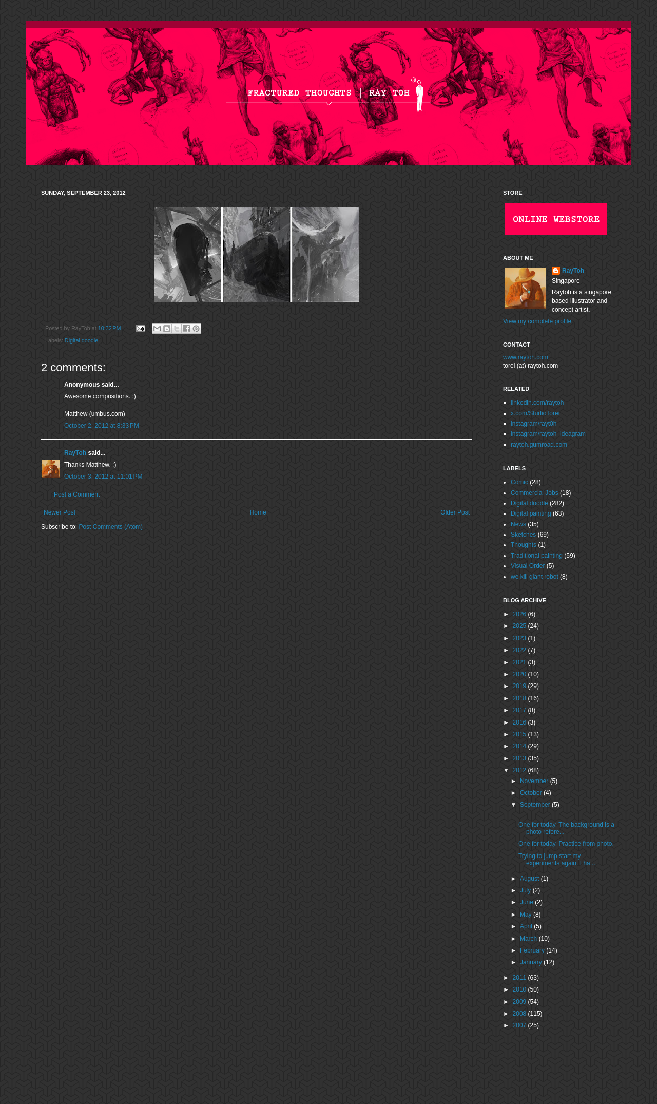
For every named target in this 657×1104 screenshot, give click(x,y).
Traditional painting (537, 555)
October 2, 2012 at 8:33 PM (101, 425)
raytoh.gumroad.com (539, 444)
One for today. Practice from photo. (566, 843)
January (532, 962)
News (518, 524)
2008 (520, 1013)
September (536, 804)
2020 (520, 674)
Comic (519, 482)
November (535, 781)
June (527, 902)
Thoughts (523, 544)
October (532, 792)
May (526, 914)
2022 (520, 650)
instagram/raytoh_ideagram (548, 433)
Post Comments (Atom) (111, 526)
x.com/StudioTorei (535, 413)
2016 (520, 722)
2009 (520, 1001)
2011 (520, 977)
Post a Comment (77, 494)
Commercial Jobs (534, 493)
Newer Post (59, 512)
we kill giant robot (534, 576)
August (530, 878)
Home (258, 512)
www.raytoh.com (525, 357)
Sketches (523, 534)
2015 (520, 734)
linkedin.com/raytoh (537, 402)
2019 (520, 686)
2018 (520, 698)
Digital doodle (81, 340)
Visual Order (528, 565)
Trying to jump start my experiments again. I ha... (556, 859)
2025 (520, 626)
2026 (520, 614)
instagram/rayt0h (533, 423)
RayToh (75, 452)
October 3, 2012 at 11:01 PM (103, 476)
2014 (520, 746)
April (527, 926)
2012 (520, 770)
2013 (520, 758)
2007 (520, 1025)
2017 (520, 710)
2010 (520, 989)
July (526, 890)
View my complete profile (537, 321)
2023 (520, 638)
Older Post (455, 512)
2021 (520, 662)
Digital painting (531, 513)
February (533, 950)
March (529, 938)
